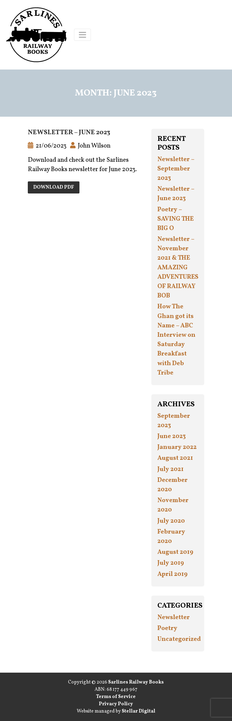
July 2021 (170, 469)
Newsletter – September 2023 (175, 169)
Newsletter (173, 617)
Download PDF (53, 187)
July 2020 (171, 521)
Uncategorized (179, 639)
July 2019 (170, 563)
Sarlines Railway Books (136, 682)
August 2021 (175, 458)
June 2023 (171, 436)
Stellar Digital (138, 711)
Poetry (167, 628)
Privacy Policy (116, 704)
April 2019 (172, 574)
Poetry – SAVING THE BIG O (175, 219)
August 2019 (175, 552)
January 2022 (177, 447)
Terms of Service (116, 696)
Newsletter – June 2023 (69, 132)
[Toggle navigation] (82, 35)
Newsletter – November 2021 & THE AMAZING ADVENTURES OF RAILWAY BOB (177, 267)
